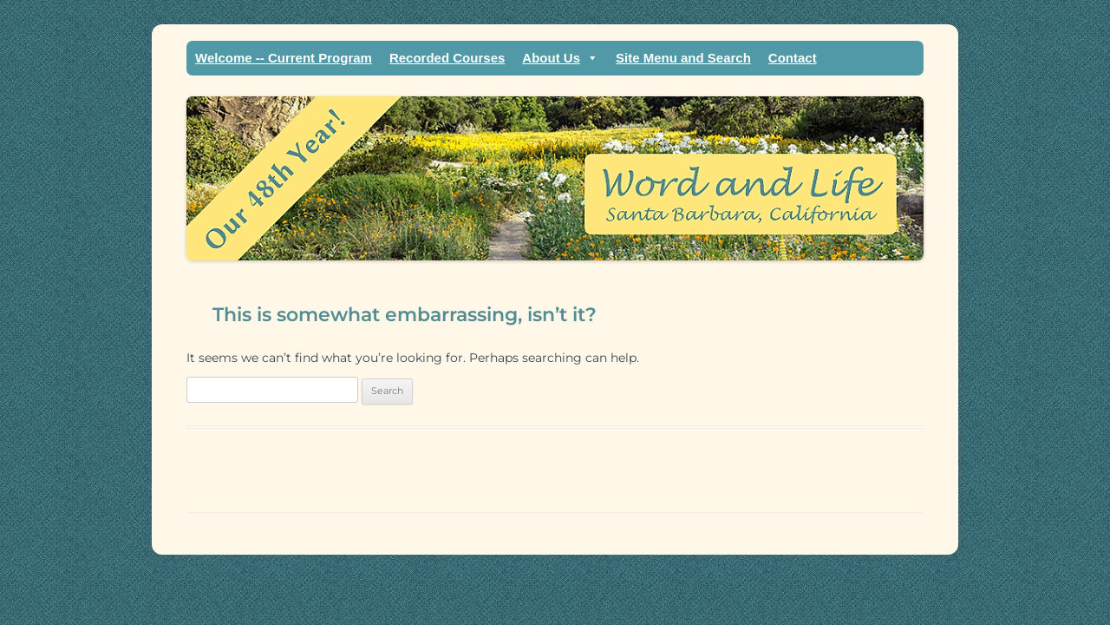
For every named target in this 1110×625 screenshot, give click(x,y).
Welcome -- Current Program (283, 57)
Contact (792, 57)
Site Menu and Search (683, 57)
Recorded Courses (447, 57)
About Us (560, 58)
